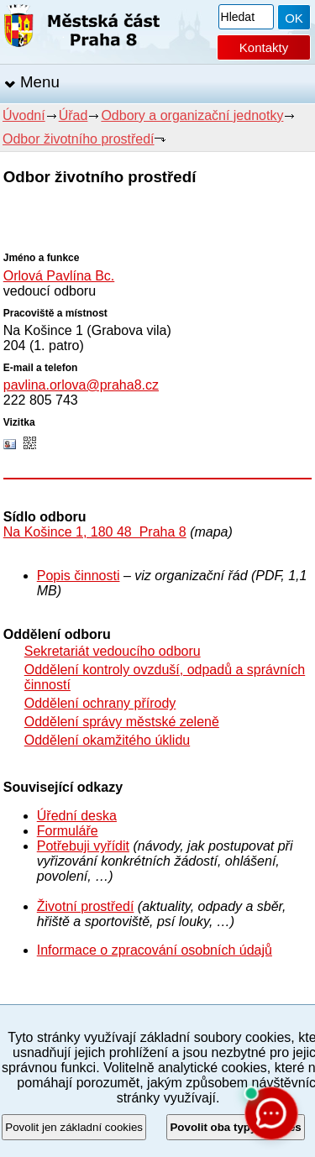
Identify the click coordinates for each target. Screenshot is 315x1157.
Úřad (73, 115)
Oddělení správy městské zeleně (121, 722)
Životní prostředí (85, 906)
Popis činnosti (78, 575)
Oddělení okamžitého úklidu (107, 740)
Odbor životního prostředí (79, 139)
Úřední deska (77, 816)
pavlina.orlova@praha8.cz (81, 385)
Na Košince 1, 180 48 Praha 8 (94, 532)
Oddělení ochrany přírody (100, 703)
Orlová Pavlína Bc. (59, 276)
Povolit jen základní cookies (74, 1127)
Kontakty (263, 47)
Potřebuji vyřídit (83, 846)
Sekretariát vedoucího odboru (112, 651)
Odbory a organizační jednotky (192, 115)
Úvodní (24, 115)
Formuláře (67, 831)
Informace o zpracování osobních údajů (154, 950)
